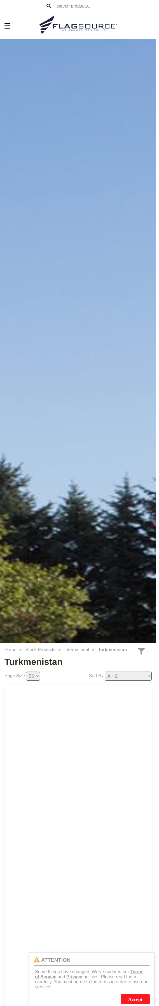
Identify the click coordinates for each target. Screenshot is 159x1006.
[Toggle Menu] (4, 26)
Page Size (14, 675)
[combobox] (105, 6)
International (76, 649)
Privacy (74, 976)
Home (10, 649)
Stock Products (40, 649)
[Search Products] (48, 6)
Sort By (96, 675)
